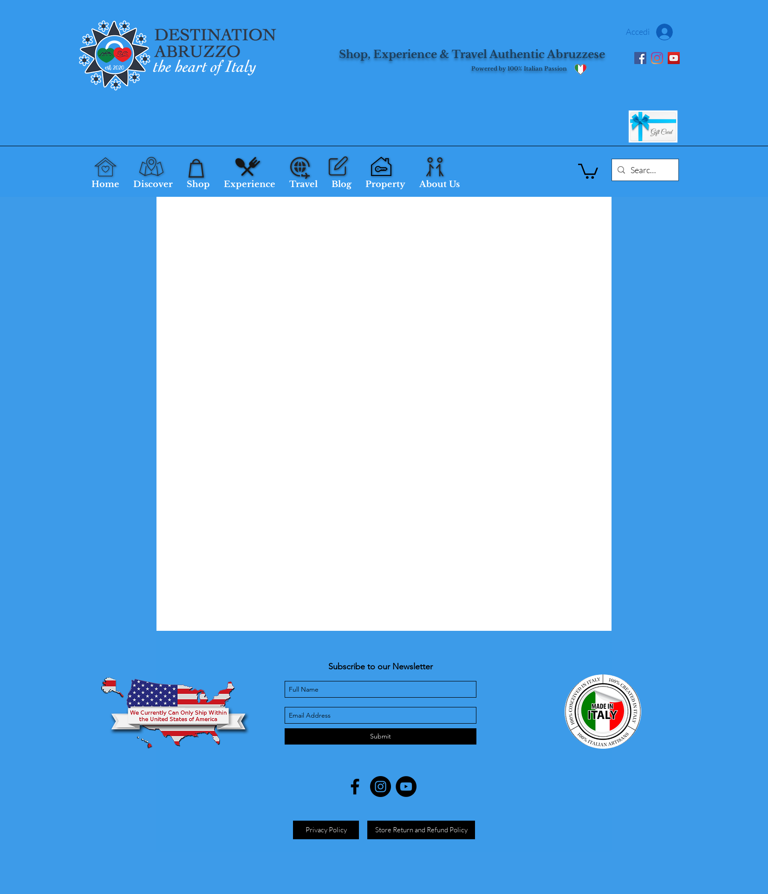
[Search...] (645, 170)
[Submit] (380, 736)
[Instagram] (657, 58)
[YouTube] (674, 58)
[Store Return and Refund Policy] (421, 830)
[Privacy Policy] (326, 830)
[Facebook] (640, 58)
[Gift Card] (653, 126)
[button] (588, 170)
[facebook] (355, 786)
